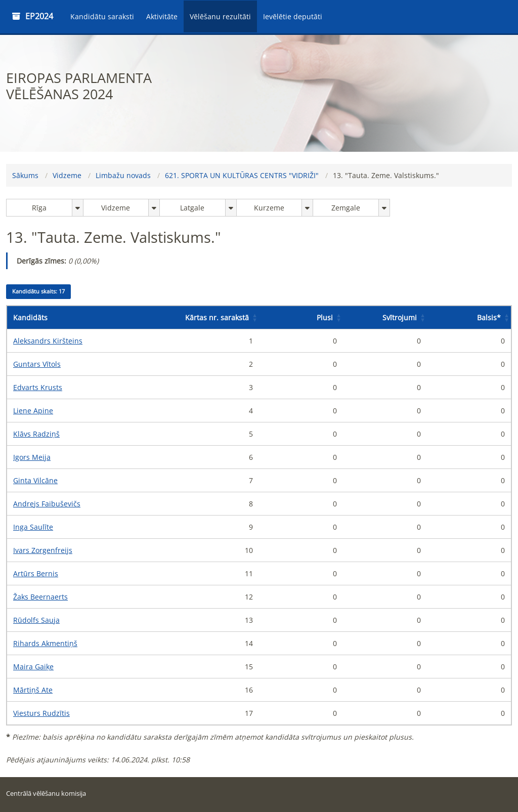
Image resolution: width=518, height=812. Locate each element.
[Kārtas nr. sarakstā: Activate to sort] (217, 317)
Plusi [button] (325, 317)
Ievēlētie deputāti (292, 16)
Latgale (192, 207)
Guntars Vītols (37, 364)
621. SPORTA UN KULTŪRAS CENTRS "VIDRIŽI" (242, 175)
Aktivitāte (162, 16)
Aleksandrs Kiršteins (47, 341)
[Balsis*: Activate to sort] (469, 317)
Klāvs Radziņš (36, 434)
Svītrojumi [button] (399, 317)
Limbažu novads (123, 175)
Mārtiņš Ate (33, 690)
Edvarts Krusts (37, 387)
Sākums (25, 175)
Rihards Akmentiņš (45, 643)
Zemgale (345, 207)
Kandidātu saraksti (102, 16)
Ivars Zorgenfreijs (42, 550)
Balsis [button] (489, 317)
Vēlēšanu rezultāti (220, 16)
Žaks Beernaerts (40, 597)
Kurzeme (269, 207)
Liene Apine (33, 410)
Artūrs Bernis (35, 573)
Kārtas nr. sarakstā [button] (217, 317)
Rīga (39, 207)
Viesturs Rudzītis (41, 713)
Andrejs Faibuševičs (46, 503)
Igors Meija (32, 457)
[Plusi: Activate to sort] (301, 317)
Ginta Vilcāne (35, 480)
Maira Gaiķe (33, 666)
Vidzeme (67, 175)
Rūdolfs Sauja (36, 620)
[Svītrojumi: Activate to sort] (385, 317)
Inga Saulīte (33, 527)
